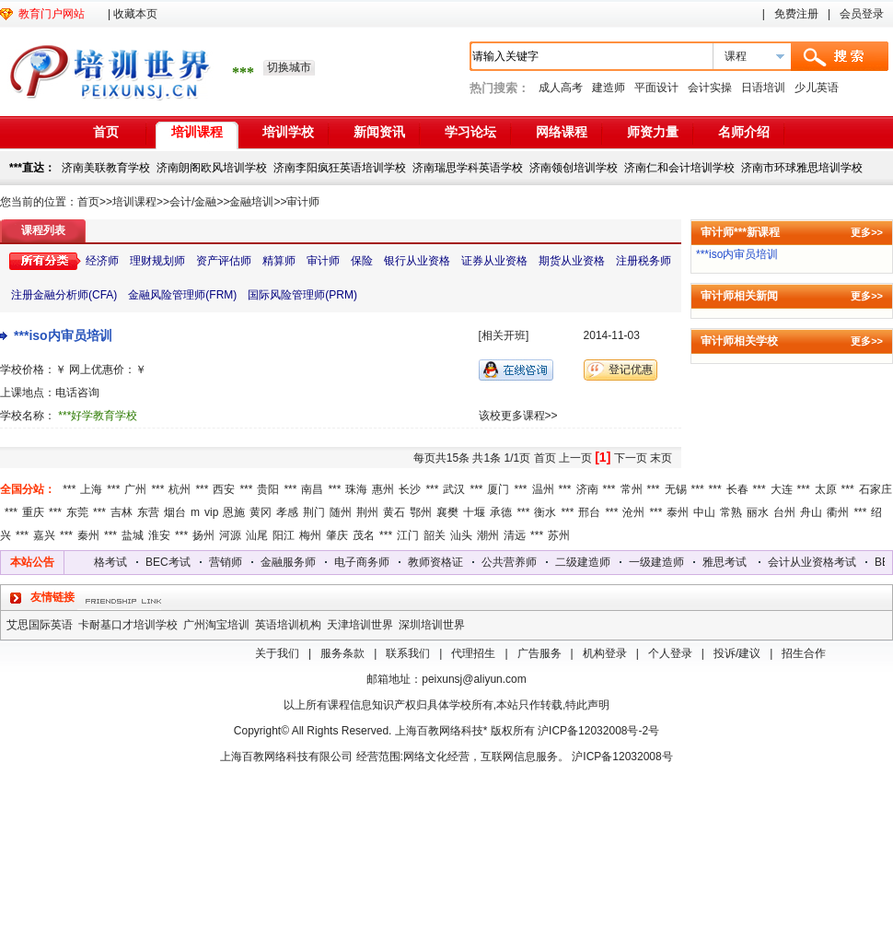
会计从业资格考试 (114, 562)
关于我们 (277, 653)
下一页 (630, 458)
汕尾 (257, 535)
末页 (661, 458)
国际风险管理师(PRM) (302, 294)
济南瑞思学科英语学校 (467, 167)
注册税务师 (643, 260)
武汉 (454, 489)
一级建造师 (687, 562)
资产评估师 (223, 260)
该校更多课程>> (518, 415)
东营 (148, 512)
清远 (515, 535)
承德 (501, 512)
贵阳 (268, 489)
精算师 (279, 260)
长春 (737, 489)
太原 (826, 489)
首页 (106, 131)
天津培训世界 (360, 624)
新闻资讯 (379, 131)
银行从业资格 (417, 260)
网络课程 (561, 131)
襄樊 (447, 512)
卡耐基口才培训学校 (128, 624)
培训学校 (288, 131)
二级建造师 (614, 562)
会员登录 (862, 13)
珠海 (356, 489)
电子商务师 (393, 562)
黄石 (394, 512)
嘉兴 (44, 535)
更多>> (867, 232)
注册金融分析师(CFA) (64, 294)
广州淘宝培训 (216, 624)
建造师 (608, 87)
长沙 (410, 489)
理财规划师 (157, 260)
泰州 (678, 512)
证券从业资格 (494, 260)
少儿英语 (816, 87)
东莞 (77, 512)
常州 (631, 489)
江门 (408, 535)
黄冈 (260, 512)
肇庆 (337, 535)
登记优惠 (631, 369)
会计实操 (710, 87)
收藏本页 (135, 13)
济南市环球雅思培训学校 (802, 167)
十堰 (474, 512)
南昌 (312, 489)
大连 (782, 489)
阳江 (284, 535)
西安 (224, 489)
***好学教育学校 (97, 415)
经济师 (102, 260)
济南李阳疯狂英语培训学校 (339, 167)
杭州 (179, 489)
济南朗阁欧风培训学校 (212, 167)
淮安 (159, 535)
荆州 (367, 512)
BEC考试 (199, 562)
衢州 (838, 512)
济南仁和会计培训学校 (679, 167)
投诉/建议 (736, 653)
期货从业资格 (572, 260)
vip (211, 512)
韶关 (434, 535)
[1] (602, 457)
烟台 (175, 512)
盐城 (133, 535)
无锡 (676, 489)
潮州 (488, 535)
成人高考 (561, 87)
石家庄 (875, 489)
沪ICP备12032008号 (622, 756)
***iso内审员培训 (63, 335)
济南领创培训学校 (573, 167)
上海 (91, 489)
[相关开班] (504, 335)
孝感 (287, 512)
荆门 (314, 512)
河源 (230, 535)
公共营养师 (540, 562)
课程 (736, 56)
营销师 (256, 562)
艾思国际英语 (39, 624)
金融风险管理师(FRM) (182, 294)
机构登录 (605, 653)
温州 (543, 489)
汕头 (461, 535)
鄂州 (421, 512)
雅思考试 (756, 562)
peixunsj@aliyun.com (474, 679)
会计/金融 (192, 201)
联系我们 (408, 653)
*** (69, 489)
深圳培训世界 (432, 624)
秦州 (88, 535)
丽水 (758, 512)
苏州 (559, 535)
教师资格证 (466, 562)
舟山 (811, 512)
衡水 (545, 512)
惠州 (383, 489)
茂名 (364, 535)
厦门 (498, 489)
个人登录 (670, 653)
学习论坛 (470, 131)
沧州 (633, 512)
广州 (135, 489)
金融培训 (251, 201)
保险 (362, 260)
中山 (704, 512)
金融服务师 (319, 562)
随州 (341, 512)
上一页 (575, 458)
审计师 (302, 201)
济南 (587, 489)
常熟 (731, 512)
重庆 (33, 512)
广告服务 (539, 653)
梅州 (310, 535)
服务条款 (342, 653)
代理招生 (473, 653)
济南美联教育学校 (106, 167)
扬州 (203, 535)
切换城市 (289, 67)
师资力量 (652, 131)
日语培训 (763, 87)
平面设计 (656, 87)
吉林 (121, 512)
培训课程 (197, 131)
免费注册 (796, 13)
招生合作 (804, 653)
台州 (784, 512)
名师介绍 (744, 131)
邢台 (589, 512)
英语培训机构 (288, 624)
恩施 (234, 512)
